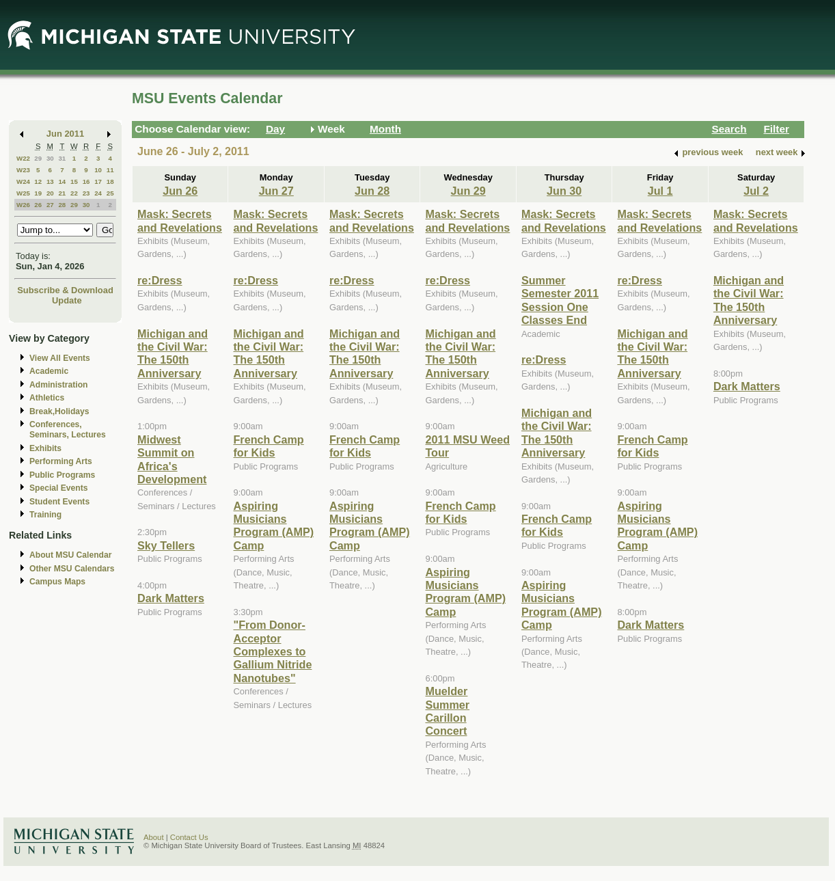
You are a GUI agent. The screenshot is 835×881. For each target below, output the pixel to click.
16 (86, 181)
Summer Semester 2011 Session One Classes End (560, 300)
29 (38, 158)
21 (62, 193)
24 (98, 193)
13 (50, 181)
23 (86, 193)
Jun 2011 (65, 133)
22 (74, 193)
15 (74, 181)
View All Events (59, 358)
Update (67, 300)
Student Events (59, 501)
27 (50, 204)
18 (110, 181)
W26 (23, 204)
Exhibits (45, 448)
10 (98, 170)
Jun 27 (276, 191)
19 (38, 193)
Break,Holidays (59, 411)
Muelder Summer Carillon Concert (447, 711)
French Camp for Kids (268, 446)
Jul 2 (756, 191)
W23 (23, 170)
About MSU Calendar (70, 555)
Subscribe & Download (65, 290)
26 (38, 204)
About (153, 837)
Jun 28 (372, 191)
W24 (23, 181)
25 (110, 193)
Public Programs (62, 475)
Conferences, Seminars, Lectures (67, 429)
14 (62, 181)
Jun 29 (468, 191)
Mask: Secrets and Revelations (179, 220)
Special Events (58, 488)
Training (45, 514)
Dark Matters (170, 598)
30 (50, 158)
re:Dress (159, 280)
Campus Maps (57, 581)
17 (98, 181)
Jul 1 (660, 191)
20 (50, 193)
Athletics (46, 398)
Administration (58, 385)
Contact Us (189, 837)
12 (38, 181)
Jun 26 (180, 191)
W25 (23, 193)
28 (62, 204)
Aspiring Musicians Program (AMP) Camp (273, 526)
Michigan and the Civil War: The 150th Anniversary (172, 353)
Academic (48, 371)
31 (62, 158)
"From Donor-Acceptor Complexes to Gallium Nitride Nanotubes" (272, 651)
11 (110, 170)
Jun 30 (564, 191)
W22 (23, 158)
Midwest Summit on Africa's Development (171, 459)
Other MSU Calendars (72, 568)
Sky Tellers (166, 545)
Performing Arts (60, 461)
